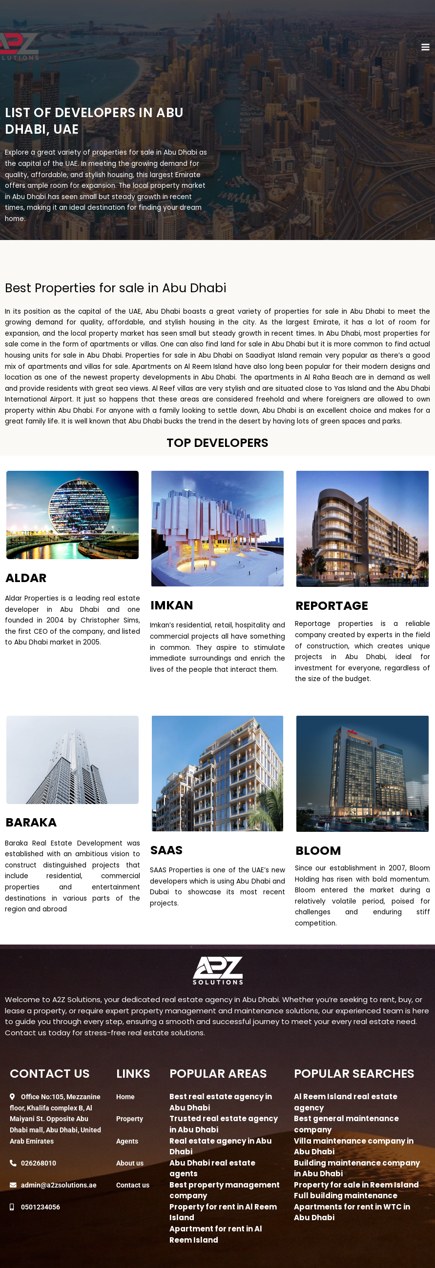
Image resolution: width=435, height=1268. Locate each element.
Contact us (132, 1185)
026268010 (38, 1163)
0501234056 (40, 1207)
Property (129, 1119)
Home (125, 1097)
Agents (127, 1141)
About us (130, 1163)
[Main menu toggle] (425, 47)
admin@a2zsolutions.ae (59, 1185)
